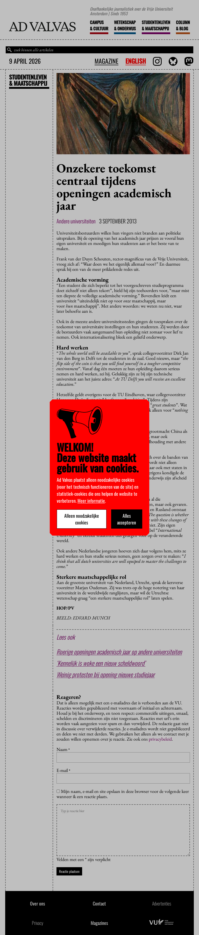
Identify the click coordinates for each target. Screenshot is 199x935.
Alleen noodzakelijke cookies (81, 519)
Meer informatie (91, 500)
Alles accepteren (126, 519)
